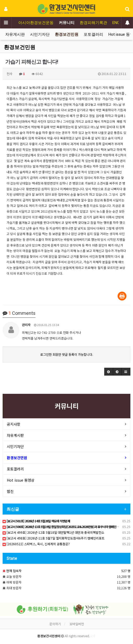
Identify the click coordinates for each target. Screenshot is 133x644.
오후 (93, 636)
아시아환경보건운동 (36, 22)
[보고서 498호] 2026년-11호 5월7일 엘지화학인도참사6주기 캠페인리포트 (54, 538)
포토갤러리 (93, 34)
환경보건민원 (66, 34)
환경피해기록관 (93, 22)
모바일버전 (77, 624)
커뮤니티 (66, 22)
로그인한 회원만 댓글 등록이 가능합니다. (66, 354)
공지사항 (13, 424)
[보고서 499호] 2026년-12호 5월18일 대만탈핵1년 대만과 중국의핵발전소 (53, 532)
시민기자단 (40, 34)
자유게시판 (15, 34)
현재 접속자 (13, 570)
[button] (108, 372)
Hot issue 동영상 (20, 480)
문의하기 (55, 624)
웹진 (10, 491)
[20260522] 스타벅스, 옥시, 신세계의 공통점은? (36, 544)
